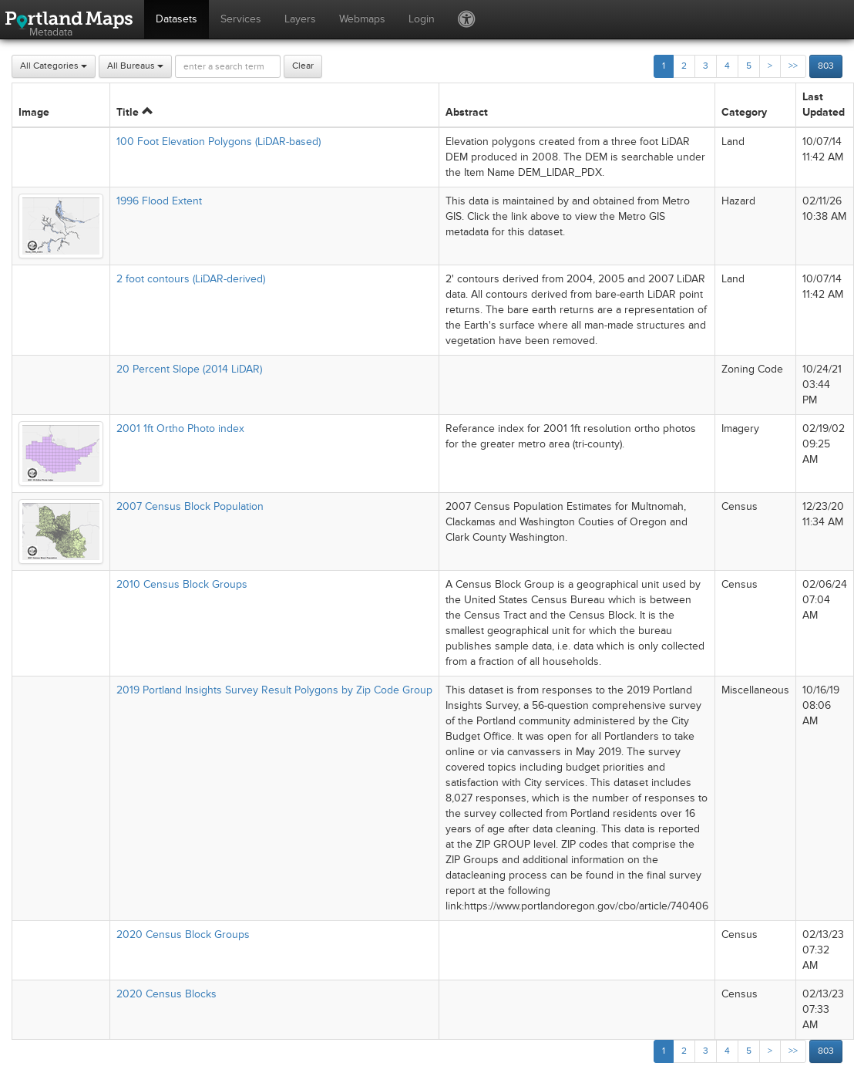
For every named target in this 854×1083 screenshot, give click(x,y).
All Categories (53, 66)
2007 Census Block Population (190, 506)
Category (744, 112)
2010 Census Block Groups (181, 584)
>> (793, 66)
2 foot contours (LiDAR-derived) (190, 278)
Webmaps (362, 18)
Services (240, 18)
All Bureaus (135, 66)
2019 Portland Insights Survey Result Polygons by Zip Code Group (274, 690)
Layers (300, 18)
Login (422, 18)
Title (134, 112)
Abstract (466, 112)
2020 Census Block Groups (183, 934)
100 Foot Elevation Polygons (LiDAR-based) (218, 141)
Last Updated (823, 104)
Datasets (176, 18)
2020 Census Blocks (166, 993)
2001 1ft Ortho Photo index (180, 428)
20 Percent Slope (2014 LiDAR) (189, 369)
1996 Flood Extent (159, 200)
